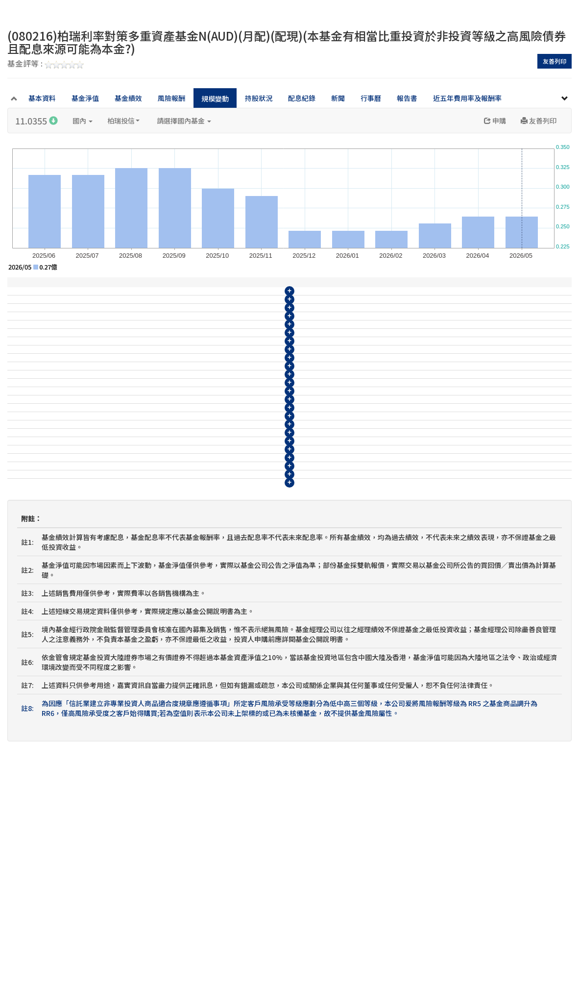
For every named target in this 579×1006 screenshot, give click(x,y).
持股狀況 (258, 98)
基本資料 (42, 98)
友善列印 (554, 61)
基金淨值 (85, 98)
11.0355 (36, 120)
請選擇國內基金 (184, 120)
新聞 (338, 98)
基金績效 (128, 98)
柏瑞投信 (123, 120)
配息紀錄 (301, 98)
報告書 (407, 98)
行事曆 (371, 98)
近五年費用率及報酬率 (467, 98)
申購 (495, 120)
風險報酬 (171, 98)
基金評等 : (45, 64)
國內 (82, 120)
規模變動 (215, 98)
